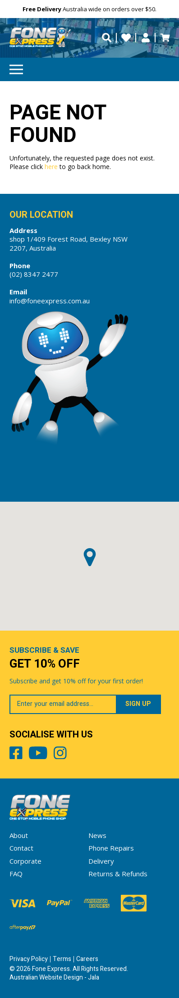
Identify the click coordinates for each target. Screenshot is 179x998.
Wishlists (126, 37)
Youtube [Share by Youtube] (38, 754)
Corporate (25, 860)
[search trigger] (106, 38)
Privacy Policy (28, 959)
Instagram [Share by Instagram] (60, 754)
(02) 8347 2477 (33, 274)
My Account (145, 37)
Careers (87, 959)
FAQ (16, 873)
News (97, 835)
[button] (90, 557)
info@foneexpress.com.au (49, 300)
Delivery (101, 860)
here (51, 166)
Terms (62, 959)
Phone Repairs (111, 847)
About (18, 835)
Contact (21, 847)
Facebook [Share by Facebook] (16, 754)
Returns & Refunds (117, 873)
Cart (165, 37)
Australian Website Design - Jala (54, 977)
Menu (16, 66)
